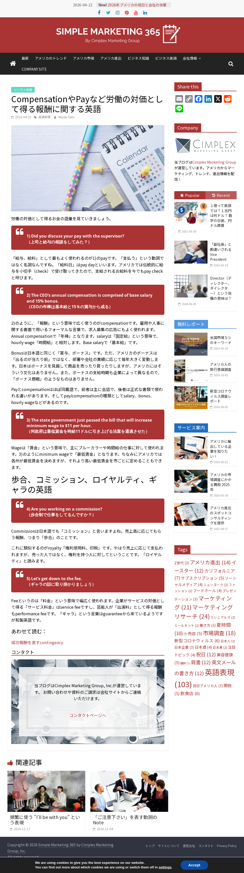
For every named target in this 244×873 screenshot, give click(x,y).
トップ (150, 845)
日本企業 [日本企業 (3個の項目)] (184, 647)
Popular (190, 195)
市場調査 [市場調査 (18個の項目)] (219, 633)
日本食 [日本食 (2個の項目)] (220, 647)
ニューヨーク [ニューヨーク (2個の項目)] (215, 584)
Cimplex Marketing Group (214, 162)
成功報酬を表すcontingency (37, 642)
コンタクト (206, 845)
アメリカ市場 (83, 58)
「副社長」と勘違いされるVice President (220, 252)
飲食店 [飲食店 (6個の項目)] (190, 693)
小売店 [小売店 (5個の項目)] (193, 633)
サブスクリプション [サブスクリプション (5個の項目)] (202, 578)
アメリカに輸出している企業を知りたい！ (220, 449)
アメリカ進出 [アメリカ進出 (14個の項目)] (210, 562)
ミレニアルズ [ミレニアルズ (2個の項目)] (223, 617)
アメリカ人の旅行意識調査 (220, 367)
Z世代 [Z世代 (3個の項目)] (181, 562)
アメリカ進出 (110, 58)
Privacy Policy (227, 845)
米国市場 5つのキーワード (220, 340)
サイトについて (168, 845)
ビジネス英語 (166, 58)
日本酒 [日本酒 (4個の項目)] (203, 647)
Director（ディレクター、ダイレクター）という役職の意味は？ (220, 288)
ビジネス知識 (138, 58)
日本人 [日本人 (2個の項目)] (228, 641)
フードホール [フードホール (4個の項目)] (207, 590)
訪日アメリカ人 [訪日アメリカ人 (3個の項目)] (208, 685)
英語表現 (44, 117)
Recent (221, 195)
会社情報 (190, 58)
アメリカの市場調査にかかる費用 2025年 (220, 482)
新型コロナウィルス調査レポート (220, 395)
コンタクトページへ (87, 715)
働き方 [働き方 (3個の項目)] (208, 625)
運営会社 (189, 845)
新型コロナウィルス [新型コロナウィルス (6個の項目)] (197, 640)
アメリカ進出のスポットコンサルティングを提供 (220, 515)
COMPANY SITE (34, 69)
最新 (25, 58)
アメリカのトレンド (51, 58)
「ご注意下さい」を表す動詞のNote (125, 820)
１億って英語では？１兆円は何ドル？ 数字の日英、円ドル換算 (221, 215)
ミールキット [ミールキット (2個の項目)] (186, 625)
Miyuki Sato (66, 117)
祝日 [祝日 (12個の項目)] (206, 654)
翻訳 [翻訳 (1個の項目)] (185, 663)
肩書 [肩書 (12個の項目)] (201, 662)
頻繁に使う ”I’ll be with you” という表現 (45, 820)
